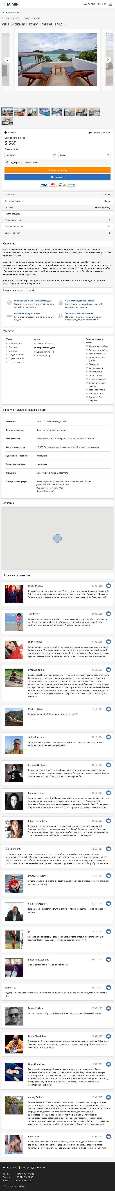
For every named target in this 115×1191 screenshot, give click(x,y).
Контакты (89, 4)
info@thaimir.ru (23, 1180)
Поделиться (101, 132)
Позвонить (57, 177)
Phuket (16, 18)
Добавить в (12, 132)
